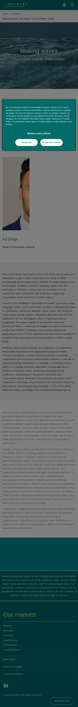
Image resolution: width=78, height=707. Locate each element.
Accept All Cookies (51, 142)
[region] (39, 125)
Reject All (26, 142)
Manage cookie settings (39, 133)
